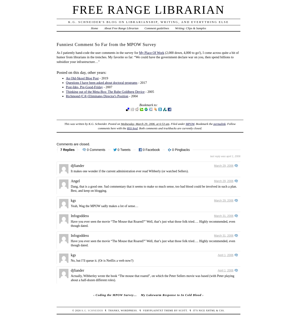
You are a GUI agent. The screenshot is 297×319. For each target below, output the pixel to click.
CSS (221, 310)
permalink (219, 124)
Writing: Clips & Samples (190, 28)
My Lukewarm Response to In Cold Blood (171, 295)
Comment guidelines (157, 28)
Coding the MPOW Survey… (116, 295)
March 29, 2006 (223, 165)
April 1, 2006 (225, 255)
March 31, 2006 (223, 216)
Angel (75, 181)
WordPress (129, 310)
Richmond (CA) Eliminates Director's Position (97, 96)
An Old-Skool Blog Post (82, 78)
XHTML (210, 310)
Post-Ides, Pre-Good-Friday (84, 87)
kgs (73, 200)
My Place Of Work (151, 53)
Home (94, 28)
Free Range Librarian (148, 9)
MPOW (190, 124)
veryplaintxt (153, 310)
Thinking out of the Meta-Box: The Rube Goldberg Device (105, 92)
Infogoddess (80, 216)
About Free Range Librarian (121, 28)
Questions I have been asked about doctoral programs (101, 83)
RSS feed (132, 128)
